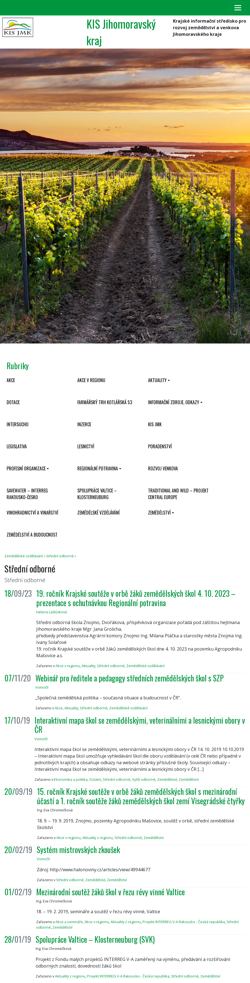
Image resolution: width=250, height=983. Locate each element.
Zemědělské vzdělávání (98, 512)
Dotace (13, 402)
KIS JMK (155, 424)
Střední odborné (60, 555)
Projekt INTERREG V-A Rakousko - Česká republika (184, 921)
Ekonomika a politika (71, 779)
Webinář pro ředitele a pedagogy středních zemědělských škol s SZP (129, 678)
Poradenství (160, 446)
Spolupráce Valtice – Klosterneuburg (97, 493)
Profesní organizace (26, 468)
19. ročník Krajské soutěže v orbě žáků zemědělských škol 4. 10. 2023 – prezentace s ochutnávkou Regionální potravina (135, 598)
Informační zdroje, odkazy (173, 402)
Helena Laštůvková (51, 611)
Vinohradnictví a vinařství (32, 512)
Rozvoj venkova (163, 468)
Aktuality (157, 380)
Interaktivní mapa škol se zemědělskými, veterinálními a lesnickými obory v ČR (140, 725)
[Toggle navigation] (238, 7)
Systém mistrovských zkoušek (78, 849)
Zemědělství (159, 512)
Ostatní (95, 779)
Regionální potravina (97, 468)
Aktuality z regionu (97, 837)
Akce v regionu (91, 380)
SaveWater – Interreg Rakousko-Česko (27, 493)
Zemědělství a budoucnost (32, 534)
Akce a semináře (69, 921)
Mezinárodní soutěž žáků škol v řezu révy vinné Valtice (110, 891)
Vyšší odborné (144, 779)
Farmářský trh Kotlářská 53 (104, 402)
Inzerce (84, 424)
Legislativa (17, 446)
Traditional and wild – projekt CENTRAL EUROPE (178, 493)
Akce (11, 380)
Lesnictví (85, 446)
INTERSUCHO (17, 424)
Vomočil (41, 687)
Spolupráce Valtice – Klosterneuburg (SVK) (95, 939)
